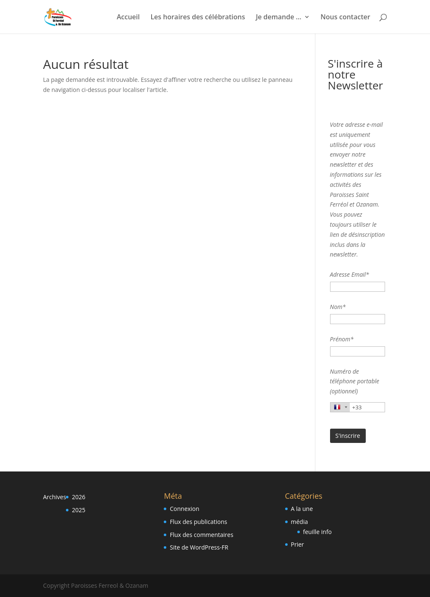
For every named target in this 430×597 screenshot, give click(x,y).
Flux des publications (198, 522)
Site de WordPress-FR (199, 547)
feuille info (317, 532)
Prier (297, 544)
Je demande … (278, 17)
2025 (78, 510)
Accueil (128, 17)
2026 (78, 497)
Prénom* (342, 339)
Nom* (338, 307)
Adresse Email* (349, 274)
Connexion (184, 509)
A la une (302, 509)
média (299, 522)
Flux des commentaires (201, 535)
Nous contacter (345, 17)
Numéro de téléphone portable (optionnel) (354, 381)
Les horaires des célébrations (197, 17)
